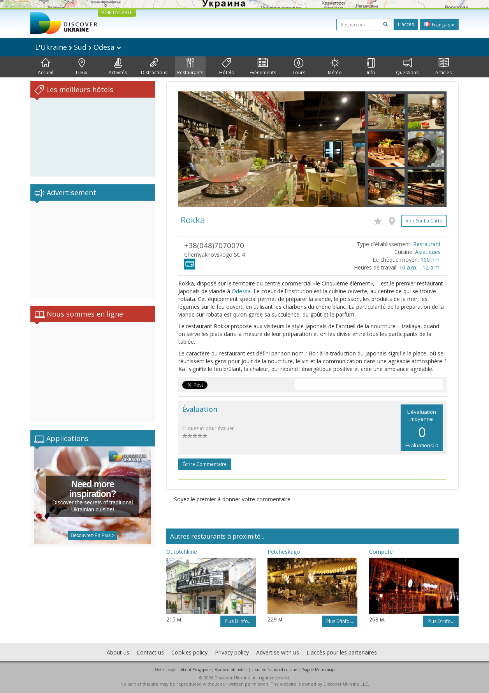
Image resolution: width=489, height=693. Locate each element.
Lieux (81, 67)
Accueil (45, 67)
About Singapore (196, 669)
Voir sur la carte (424, 220)
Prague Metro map (317, 669)
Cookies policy (189, 652)
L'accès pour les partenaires (341, 652)
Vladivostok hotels (231, 669)
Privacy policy (232, 652)
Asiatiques (428, 252)
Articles (443, 67)
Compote (381, 551)
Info (371, 67)
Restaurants (190, 67)
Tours (298, 67)
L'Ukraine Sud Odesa (78, 47)
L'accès (406, 24)
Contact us (150, 652)
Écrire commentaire (205, 464)
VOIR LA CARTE (117, 12)
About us (118, 652)
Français (439, 24)
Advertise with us (277, 652)
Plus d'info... (238, 621)
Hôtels (226, 67)
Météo (335, 67)
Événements (263, 67)
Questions (407, 67)
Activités (118, 67)
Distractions (154, 67)
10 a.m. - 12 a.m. (420, 267)
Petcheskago (283, 551)
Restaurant (427, 244)
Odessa (241, 291)
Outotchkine (181, 551)
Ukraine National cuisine (274, 669)
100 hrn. (430, 259)
